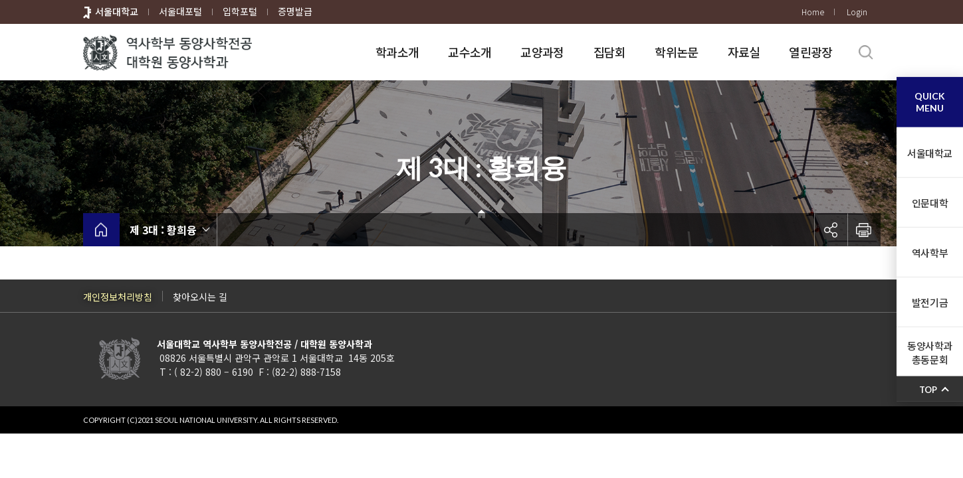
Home (813, 11)
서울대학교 (116, 11)
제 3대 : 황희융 (163, 230)
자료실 (744, 51)
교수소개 (469, 51)
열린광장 (810, 51)
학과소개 (397, 51)
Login (857, 11)
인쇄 (864, 229)
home (101, 229)
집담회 (609, 51)
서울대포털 (180, 11)
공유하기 (830, 229)
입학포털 (240, 11)
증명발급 (295, 11)
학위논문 (676, 51)
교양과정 (542, 51)
